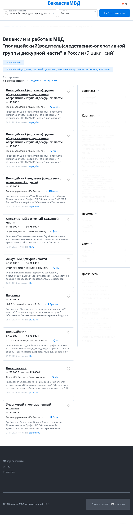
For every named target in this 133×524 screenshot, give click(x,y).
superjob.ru (88, 251)
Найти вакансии (114, 13)
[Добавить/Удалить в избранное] (68, 92)
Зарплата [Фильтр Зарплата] (88, 92)
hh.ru (84, 257)
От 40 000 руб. (89, 103)
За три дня (87, 232)
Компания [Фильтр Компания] (89, 117)
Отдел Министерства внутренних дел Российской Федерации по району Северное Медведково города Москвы (98, 184)
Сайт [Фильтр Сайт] (85, 245)
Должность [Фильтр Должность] (90, 275)
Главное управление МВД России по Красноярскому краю (96, 127)
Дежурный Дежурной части (26, 264)
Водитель (13, 301)
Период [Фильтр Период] (87, 215)
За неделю (87, 226)
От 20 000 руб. (89, 98)
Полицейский (13, 62)
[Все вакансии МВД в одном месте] (63, 4)
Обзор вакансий (13, 470)
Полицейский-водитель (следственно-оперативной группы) (34, 183)
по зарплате (50, 82)
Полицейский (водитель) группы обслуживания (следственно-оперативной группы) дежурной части (58, 70)
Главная (6, 26)
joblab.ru (86, 262)
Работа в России (19, 26)
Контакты (9, 481)
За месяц (87, 221)
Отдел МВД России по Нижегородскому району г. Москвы (97, 150)
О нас (6, 475)
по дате (34, 82)
